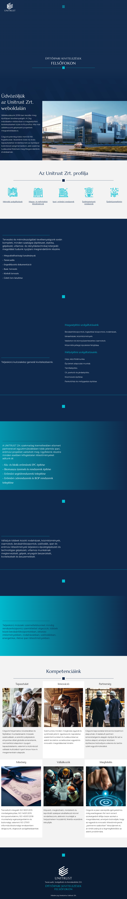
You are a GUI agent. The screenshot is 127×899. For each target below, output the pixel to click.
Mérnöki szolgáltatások (12, 201)
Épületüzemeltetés (114, 201)
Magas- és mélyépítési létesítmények (38, 202)
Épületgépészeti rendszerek (88, 202)
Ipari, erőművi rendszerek (63, 201)
